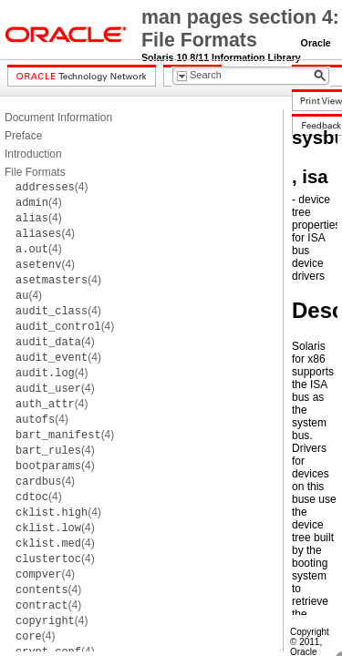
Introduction (33, 154)
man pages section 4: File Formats (240, 28)
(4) (52, 186)
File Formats (35, 172)
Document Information (58, 117)
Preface (23, 135)
